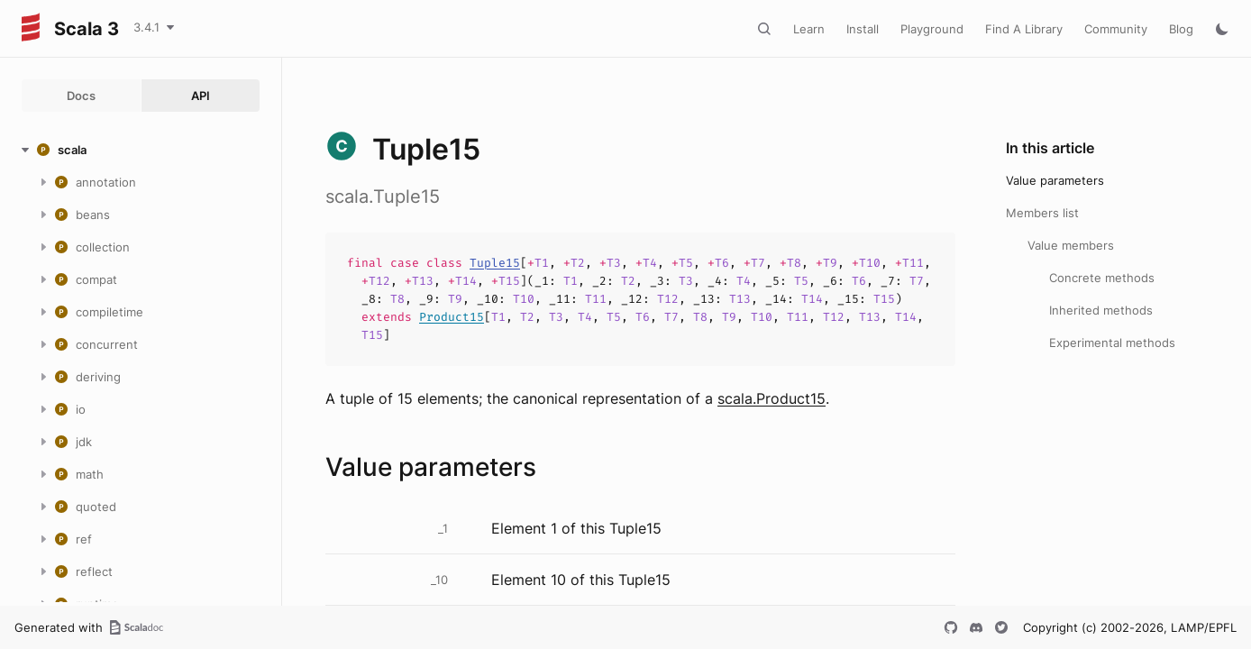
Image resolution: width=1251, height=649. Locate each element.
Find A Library (1024, 29)
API (200, 95)
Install (862, 29)
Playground (931, 29)
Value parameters (1055, 180)
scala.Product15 (771, 398)
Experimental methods (1112, 342)
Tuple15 (495, 262)
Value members (1070, 245)
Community (1115, 29)
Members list (1042, 213)
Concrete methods (1102, 277)
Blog (1181, 29)
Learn (809, 29)
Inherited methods (1101, 310)
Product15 (451, 316)
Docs (81, 95)
